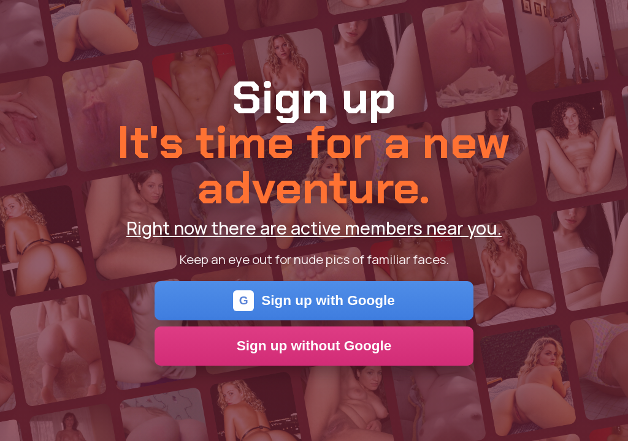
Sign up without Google (314, 345)
